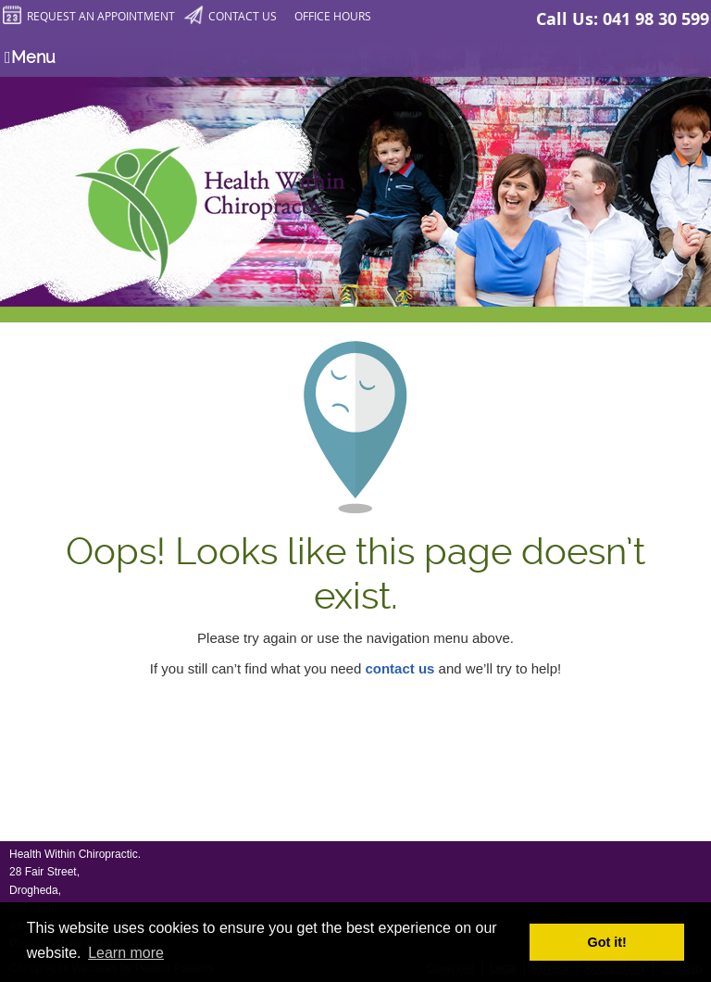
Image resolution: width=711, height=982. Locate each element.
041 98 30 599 (656, 19)
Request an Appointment (88, 15)
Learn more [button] (126, 953)
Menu (30, 57)
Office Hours (332, 15)
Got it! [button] (607, 942)
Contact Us (230, 15)
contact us (399, 668)
